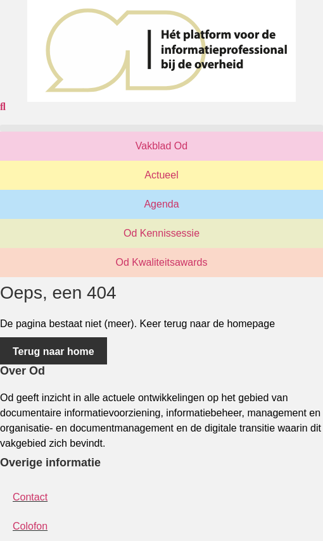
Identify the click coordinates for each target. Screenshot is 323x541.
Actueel (161, 175)
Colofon (30, 526)
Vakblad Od (161, 145)
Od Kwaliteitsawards (162, 262)
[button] (161, 128)
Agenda (161, 204)
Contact (30, 497)
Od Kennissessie (162, 233)
